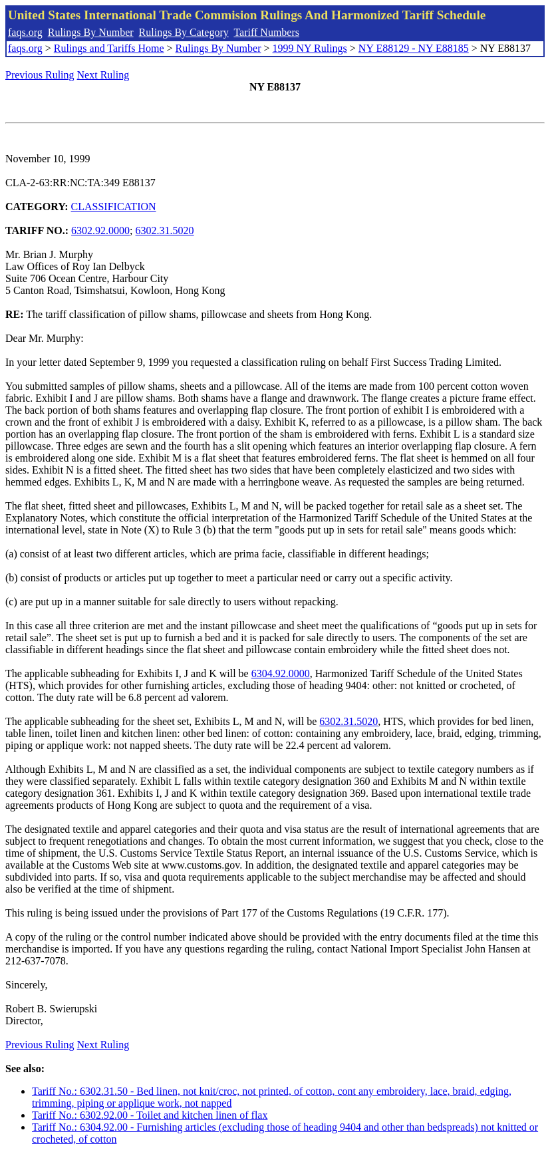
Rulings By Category (184, 32)
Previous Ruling (39, 74)
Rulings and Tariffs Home (109, 48)
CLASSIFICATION (113, 206)
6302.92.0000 (100, 230)
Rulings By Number (91, 32)
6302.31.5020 (165, 230)
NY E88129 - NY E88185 (413, 48)
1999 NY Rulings (310, 48)
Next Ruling (103, 74)
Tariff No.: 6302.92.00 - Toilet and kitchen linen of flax (149, 1115)
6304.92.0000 (280, 673)
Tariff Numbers (266, 32)
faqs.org (25, 32)
